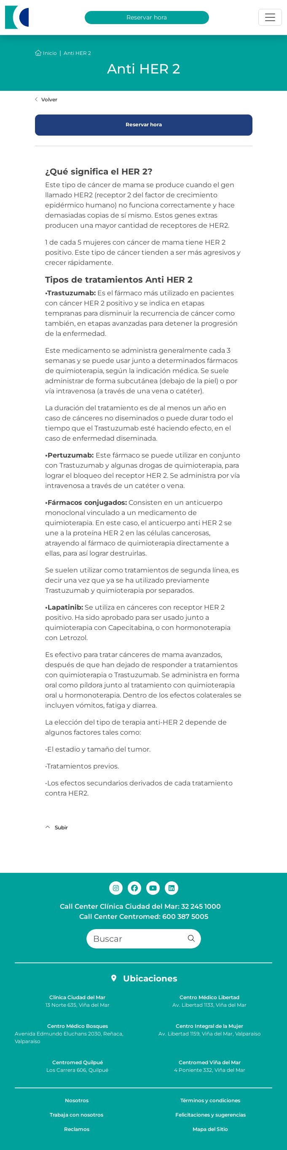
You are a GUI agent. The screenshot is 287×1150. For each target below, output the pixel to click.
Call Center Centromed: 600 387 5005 (143, 917)
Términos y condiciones (210, 1100)
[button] (191, 939)
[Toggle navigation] (270, 17)
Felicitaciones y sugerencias (210, 1115)
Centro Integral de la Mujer (209, 1026)
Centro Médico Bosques (77, 1026)
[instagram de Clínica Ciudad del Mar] (115, 887)
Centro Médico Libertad (209, 997)
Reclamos (76, 1129)
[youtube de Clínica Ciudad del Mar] (153, 887)
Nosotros (77, 1100)
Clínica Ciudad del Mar (77, 997)
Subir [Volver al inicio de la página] (56, 827)
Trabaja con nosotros (76, 1115)
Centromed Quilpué (77, 1062)
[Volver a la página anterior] (46, 100)
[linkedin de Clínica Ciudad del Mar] (171, 887)
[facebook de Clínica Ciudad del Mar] (134, 887)
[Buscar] (143, 939)
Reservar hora (146, 17)
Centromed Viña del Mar (210, 1062)
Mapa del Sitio (210, 1129)
